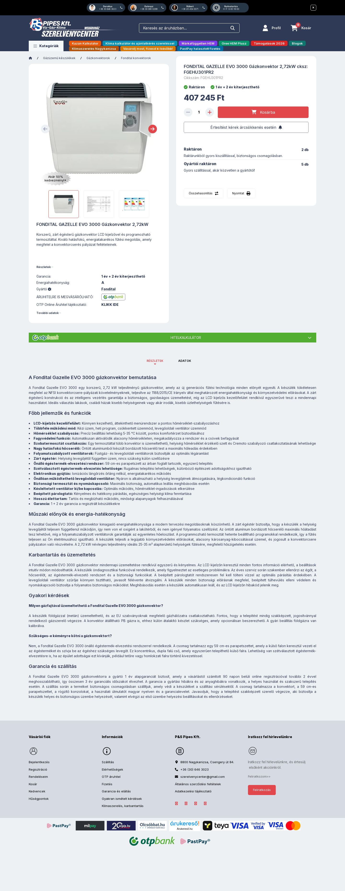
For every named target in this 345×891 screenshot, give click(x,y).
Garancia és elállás (116, 791)
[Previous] (45, 129)
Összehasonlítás (201, 193)
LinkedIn (186, 803)
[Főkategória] (30, 58)
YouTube (205, 803)
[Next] (152, 129)
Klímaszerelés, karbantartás (123, 806)
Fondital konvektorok (136, 58)
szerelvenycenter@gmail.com (202, 777)
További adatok (47, 313)
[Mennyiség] (198, 112)
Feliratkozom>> (259, 776)
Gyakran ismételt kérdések (122, 799)
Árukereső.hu (184, 828)
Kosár (33, 784)
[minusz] (188, 112)
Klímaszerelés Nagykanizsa (94, 48)
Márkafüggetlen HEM (198, 43)
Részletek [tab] (155, 361)
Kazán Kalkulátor (85, 43)
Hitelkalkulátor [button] (186, 338)
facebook (176, 803)
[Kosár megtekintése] (301, 28)
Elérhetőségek (112, 769)
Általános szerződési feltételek (198, 784)
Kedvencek (37, 791)
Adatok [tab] (184, 361)
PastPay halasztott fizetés (200, 48)
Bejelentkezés (39, 762)
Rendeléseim (38, 777)
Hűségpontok (39, 799)
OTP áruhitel (111, 777)
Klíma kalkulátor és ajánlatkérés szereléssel (139, 43)
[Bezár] (313, 8)
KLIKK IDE (110, 305)
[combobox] (189, 28)
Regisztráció (38, 769)
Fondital (108, 289)
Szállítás (108, 762)
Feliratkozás (262, 790)
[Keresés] (233, 28)
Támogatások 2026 (269, 43)
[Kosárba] (263, 112)
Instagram (195, 803)
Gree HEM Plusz (234, 43)
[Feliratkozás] (246, 127)
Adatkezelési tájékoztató (193, 791)
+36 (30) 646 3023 (194, 769)
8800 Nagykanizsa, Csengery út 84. (207, 762)
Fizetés (107, 784)
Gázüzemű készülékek (59, 58)
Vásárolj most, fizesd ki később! (148, 48)
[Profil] (272, 28)
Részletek (43, 267)
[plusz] (209, 112)
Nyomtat (238, 193)
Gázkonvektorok (98, 58)
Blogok (297, 43)
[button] (46, 46)
